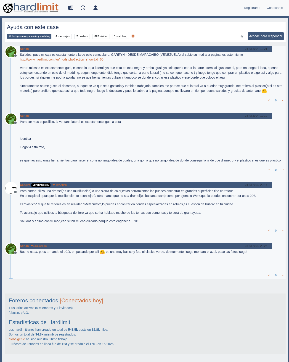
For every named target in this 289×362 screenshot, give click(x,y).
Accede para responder (265, 36)
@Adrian (60, 185)
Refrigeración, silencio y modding (29, 36)
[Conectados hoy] (81, 300)
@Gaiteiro (39, 246)
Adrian (24, 48)
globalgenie (17, 339)
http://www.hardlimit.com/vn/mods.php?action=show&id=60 (61, 59)
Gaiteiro (25, 185)
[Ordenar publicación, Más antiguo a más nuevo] (242, 36)
